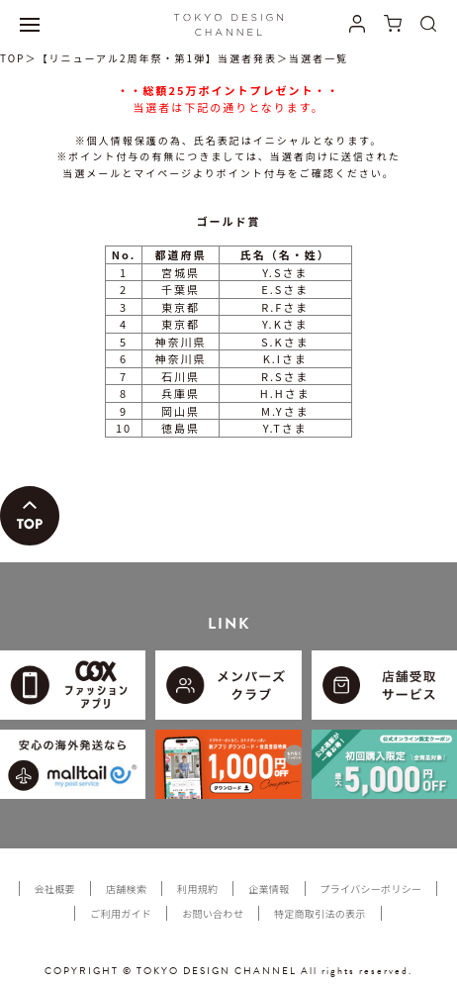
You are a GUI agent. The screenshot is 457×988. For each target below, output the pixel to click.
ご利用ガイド (120, 913)
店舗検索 (126, 888)
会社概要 (55, 888)
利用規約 (197, 888)
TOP (12, 57)
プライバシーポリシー (371, 888)
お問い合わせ (212, 913)
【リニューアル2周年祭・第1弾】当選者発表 (157, 57)
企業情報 (268, 888)
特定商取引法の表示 (320, 913)
